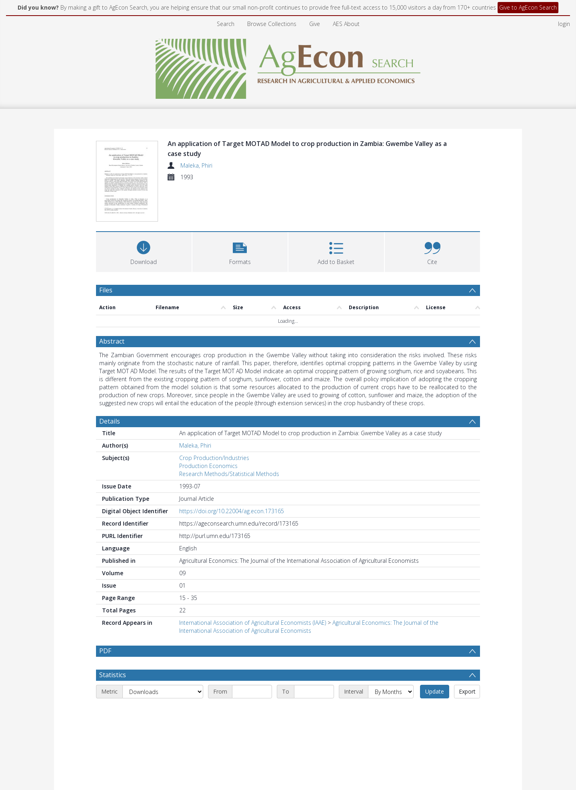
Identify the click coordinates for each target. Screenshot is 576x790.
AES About (346, 24)
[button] (240, 251)
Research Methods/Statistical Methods (229, 474)
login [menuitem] (564, 24)
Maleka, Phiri (196, 165)
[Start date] (252, 711)
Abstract (111, 341)
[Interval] (391, 711)
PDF (105, 650)
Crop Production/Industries (214, 458)
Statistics (112, 694)
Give (314, 24)
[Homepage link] (288, 66)
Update (434, 710)
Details (109, 421)
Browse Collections (271, 24)
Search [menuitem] (225, 24)
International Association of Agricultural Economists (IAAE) (252, 622)
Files (105, 290)
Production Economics (208, 466)
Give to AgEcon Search (528, 7)
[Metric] (162, 711)
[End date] (314, 711)
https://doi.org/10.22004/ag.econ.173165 (231, 511)
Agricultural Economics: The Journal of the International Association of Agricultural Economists (308, 626)
